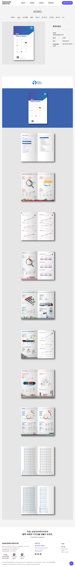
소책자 (18, 17)
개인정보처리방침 (64, 549)
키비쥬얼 (51, 17)
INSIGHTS (51, 3)
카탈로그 (37, 17)
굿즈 (63, 17)
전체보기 (13, 17)
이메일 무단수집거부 (64, 552)
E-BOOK (41, 3)
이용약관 (62, 550)
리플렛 (31, 17)
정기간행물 (25, 17)
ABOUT (23, 3)
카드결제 (62, 543)
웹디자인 (58, 17)
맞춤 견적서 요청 (67, 3)
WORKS (32, 3)
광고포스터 (44, 17)
